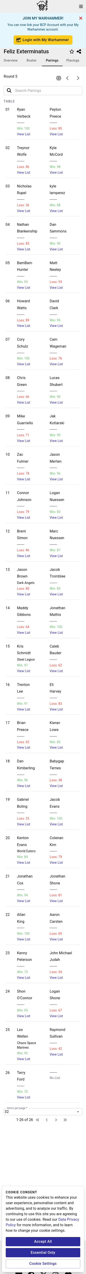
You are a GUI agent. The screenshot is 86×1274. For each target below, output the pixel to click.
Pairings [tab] (52, 60)
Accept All (43, 1241)
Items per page (17, 1108)
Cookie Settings (43, 1263)
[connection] (58, 78)
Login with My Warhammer (42, 40)
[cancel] (80, 18)
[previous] (67, 78)
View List (23, 134)
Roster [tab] (31, 60)
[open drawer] (81, 6)
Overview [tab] (11, 60)
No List (55, 1078)
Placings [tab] (72, 60)
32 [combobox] (7, 1112)
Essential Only (43, 1252)
